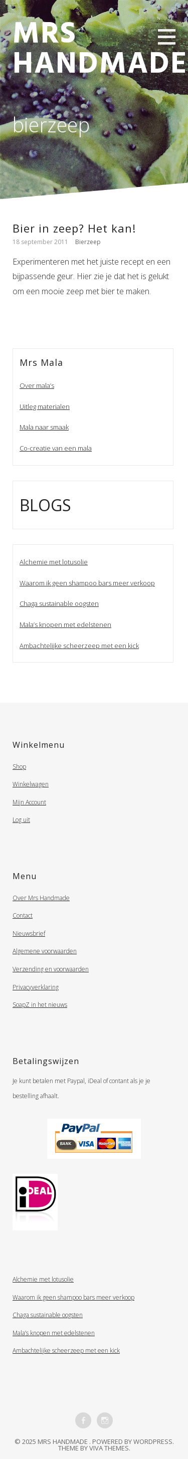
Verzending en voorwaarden (51, 969)
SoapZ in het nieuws (40, 1004)
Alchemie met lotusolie (54, 561)
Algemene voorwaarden (45, 951)
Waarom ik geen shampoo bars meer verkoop (87, 582)
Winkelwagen (31, 784)
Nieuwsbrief (29, 933)
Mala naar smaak (44, 427)
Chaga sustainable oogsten (59, 603)
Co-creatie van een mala (56, 448)
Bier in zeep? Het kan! (74, 228)
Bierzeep (88, 242)
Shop (19, 766)
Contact (23, 915)
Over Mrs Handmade (41, 898)
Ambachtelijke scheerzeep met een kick (79, 645)
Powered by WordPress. (133, 1441)
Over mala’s (37, 385)
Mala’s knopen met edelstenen (65, 624)
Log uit (21, 819)
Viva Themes (109, 1447)
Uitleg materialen (45, 406)
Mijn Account (29, 802)
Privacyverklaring (36, 987)
